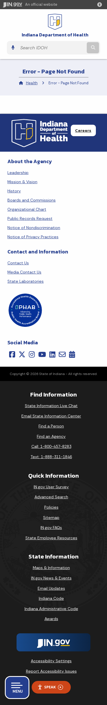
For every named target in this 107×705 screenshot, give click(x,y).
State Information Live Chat (51, 405)
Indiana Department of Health (55, 35)
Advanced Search (51, 496)
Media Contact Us (24, 272)
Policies (51, 507)
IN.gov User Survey (51, 486)
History (14, 191)
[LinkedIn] (52, 354)
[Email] (62, 354)
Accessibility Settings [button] (51, 660)
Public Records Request (30, 218)
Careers (83, 130)
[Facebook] (12, 354)
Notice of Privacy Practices (32, 236)
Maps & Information (51, 567)
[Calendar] (72, 354)
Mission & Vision (22, 181)
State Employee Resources (51, 537)
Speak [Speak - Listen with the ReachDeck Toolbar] (50, 687)
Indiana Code (51, 598)
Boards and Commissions (31, 200)
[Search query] (51, 47)
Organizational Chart (26, 209)
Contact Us (18, 262)
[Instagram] (32, 354)
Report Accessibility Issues (51, 671)
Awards (51, 618)
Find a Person (51, 426)
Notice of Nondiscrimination (33, 227)
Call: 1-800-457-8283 (51, 446)
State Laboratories (25, 281)
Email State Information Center (51, 416)
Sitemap (51, 517)
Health (32, 83)
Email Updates (51, 588)
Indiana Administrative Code (51, 608)
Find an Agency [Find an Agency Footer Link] (51, 436)
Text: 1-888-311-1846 (51, 456)
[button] (100, 4)
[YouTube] (42, 354)
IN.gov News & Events (51, 578)
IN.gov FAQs (51, 527)
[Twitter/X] (22, 354)
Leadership (18, 172)
